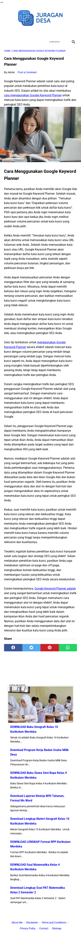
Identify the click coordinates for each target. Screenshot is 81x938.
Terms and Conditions (54, 922)
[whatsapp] (68, 647)
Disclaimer (32, 922)
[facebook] (28, 32)
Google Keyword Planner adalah (55, 588)
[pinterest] (49, 647)
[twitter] (36, 32)
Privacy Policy (28, 928)
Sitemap (56, 928)
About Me (17, 922)
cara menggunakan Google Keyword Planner (33, 95)
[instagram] (53, 32)
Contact (43, 928)
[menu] (6, 42)
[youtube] (45, 32)
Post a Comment (27, 72)
